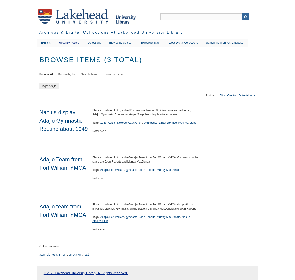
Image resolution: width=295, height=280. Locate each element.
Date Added (246, 95)
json (64, 254)
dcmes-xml (53, 254)
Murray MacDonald (168, 170)
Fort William (116, 170)
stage (193, 122)
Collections (94, 42)
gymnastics (150, 122)
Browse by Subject (120, 42)
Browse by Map (150, 42)
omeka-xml (75, 254)
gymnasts (131, 170)
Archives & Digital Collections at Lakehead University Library (111, 32)
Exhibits (46, 42)
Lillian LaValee (168, 122)
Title (222, 95)
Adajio (111, 122)
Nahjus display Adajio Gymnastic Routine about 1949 (63, 120)
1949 (103, 122)
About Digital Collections (183, 42)
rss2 (86, 254)
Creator (231, 95)
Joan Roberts (147, 170)
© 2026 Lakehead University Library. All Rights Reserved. (86, 273)
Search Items (89, 74)
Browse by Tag (67, 74)
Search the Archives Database (224, 42)
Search (245, 16)
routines (183, 122)
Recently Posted (69, 42)
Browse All (46, 74)
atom (42, 254)
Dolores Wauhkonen (129, 122)
